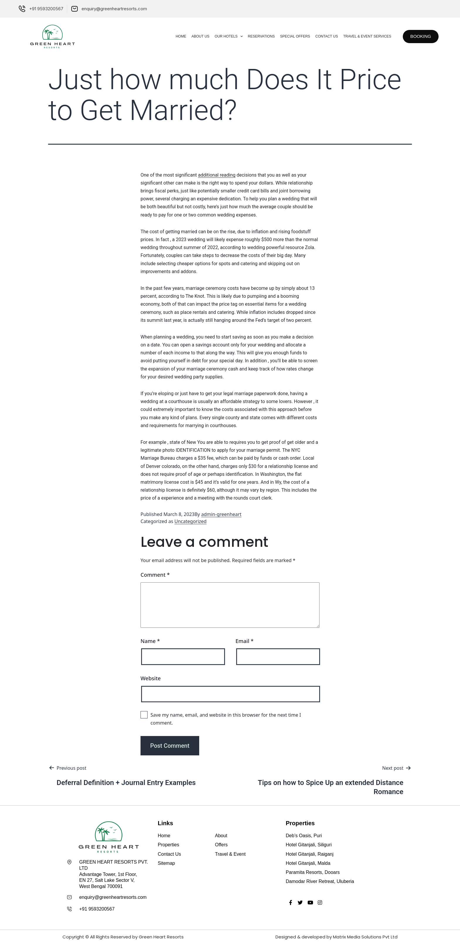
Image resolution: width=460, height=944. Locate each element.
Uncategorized (191, 521)
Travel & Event (230, 854)
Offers (221, 844)
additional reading (216, 175)
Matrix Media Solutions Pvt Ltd (365, 937)
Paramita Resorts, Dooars (313, 872)
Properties (168, 844)
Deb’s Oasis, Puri (304, 835)
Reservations (257, 36)
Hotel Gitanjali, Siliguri (309, 844)
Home (177, 36)
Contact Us (323, 36)
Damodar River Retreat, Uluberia (320, 881)
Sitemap (166, 863)
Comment (155, 574)
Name (150, 640)
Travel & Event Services (364, 36)
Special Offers (292, 36)
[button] (419, 36)
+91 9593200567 (97, 908)
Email (245, 640)
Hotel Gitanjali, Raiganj (310, 854)
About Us (197, 36)
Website (151, 678)
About (221, 835)
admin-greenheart (221, 514)
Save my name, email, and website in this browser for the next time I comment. (225, 719)
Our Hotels (225, 36)
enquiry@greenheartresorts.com (113, 897)
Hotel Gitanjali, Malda (308, 863)
